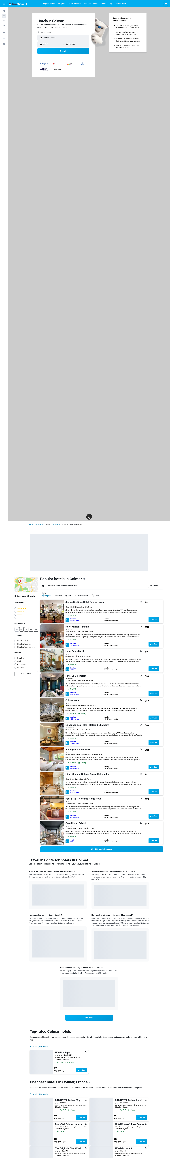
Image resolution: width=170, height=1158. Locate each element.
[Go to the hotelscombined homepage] (17, 3)
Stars (68, 595)
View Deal (153, 620)
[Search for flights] (4, 11)
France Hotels (40, 524)
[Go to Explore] (4, 25)
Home (31, 524)
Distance (97, 595)
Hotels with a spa (24, 644)
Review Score (82, 595)
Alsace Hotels (57, 524)
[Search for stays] (4, 15)
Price (58, 595)
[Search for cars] (4, 20)
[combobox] (45, 32)
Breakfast (21, 658)
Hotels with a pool (24, 641)
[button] (4, 3)
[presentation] (84, 579)
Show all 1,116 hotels (39, 1046)
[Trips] (4, 32)
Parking (20, 661)
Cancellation (22, 664)
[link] (26, 673)
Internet (20, 667)
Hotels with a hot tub (26, 647)
